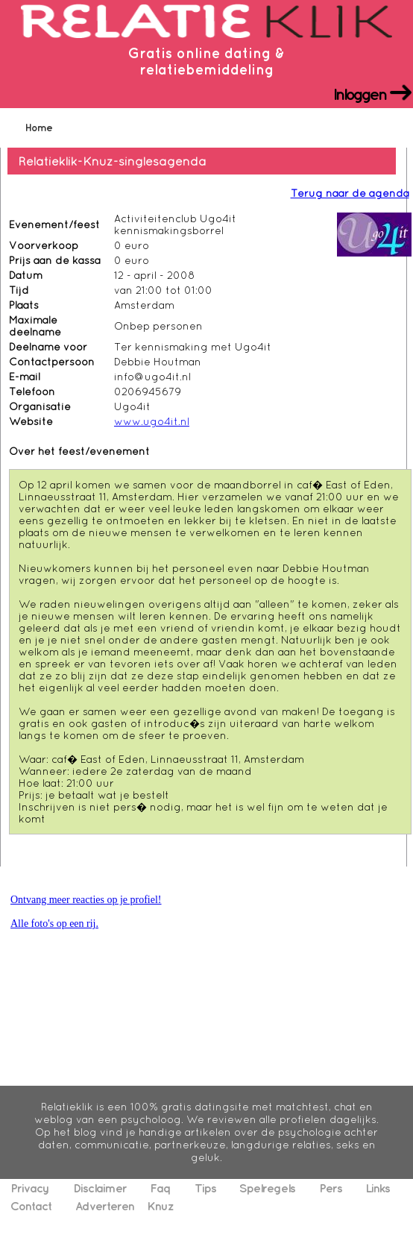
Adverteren (104, 1206)
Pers (330, 1188)
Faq (160, 1188)
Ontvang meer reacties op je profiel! (86, 899)
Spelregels (267, 1188)
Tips (205, 1188)
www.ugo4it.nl (151, 421)
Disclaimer (100, 1188)
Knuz (160, 1206)
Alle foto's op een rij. (54, 923)
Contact (30, 1206)
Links (377, 1188)
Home (38, 127)
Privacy (29, 1188)
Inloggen (359, 92)
